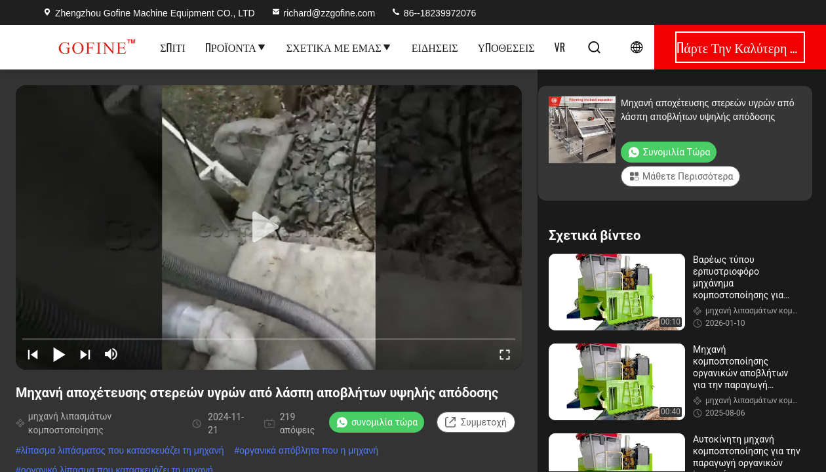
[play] (268, 227)
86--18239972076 (433, 13)
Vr (560, 47)
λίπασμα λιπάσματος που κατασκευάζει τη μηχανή (122, 450)
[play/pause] (59, 354)
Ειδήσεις (435, 47)
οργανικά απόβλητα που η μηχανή (308, 450)
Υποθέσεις (506, 47)
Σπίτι (173, 47)
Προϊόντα (236, 47)
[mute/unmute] (111, 354)
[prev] (33, 354)
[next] (85, 354)
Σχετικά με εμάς (339, 47)
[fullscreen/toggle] (505, 354)
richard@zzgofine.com (323, 13)
